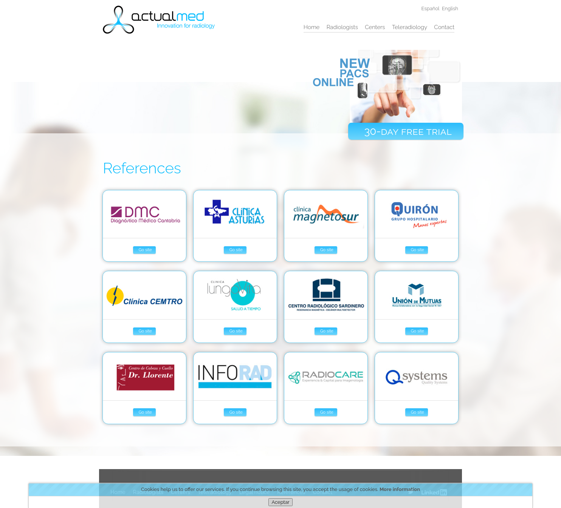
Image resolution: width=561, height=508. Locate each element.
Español (431, 8)
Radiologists (342, 27)
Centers (375, 27)
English (450, 8)
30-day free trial (407, 131)
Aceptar (280, 502)
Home (311, 27)
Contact (444, 27)
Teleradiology (409, 27)
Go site (145, 249)
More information (400, 489)
